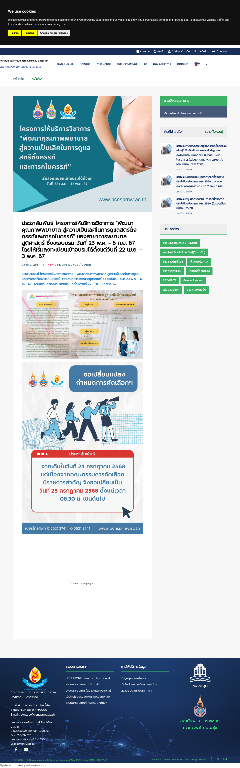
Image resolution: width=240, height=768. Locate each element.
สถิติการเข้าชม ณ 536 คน (185, 759)
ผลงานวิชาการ (162, 64)
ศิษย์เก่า (200, 52)
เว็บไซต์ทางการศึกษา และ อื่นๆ (139, 684)
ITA (145, 64)
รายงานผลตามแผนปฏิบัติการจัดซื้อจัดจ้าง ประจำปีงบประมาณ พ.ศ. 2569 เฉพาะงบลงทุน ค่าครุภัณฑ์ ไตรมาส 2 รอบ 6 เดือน (200, 181)
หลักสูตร (85, 64)
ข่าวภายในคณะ (199, 261)
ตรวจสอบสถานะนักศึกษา (136, 690)
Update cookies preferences (21, 765)
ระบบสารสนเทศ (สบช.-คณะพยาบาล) (88, 690)
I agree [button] (15, 33)
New (51, 265)
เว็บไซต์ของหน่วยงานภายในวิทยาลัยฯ (89, 696)
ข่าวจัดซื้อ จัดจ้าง (199, 271)
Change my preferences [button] (54, 33)
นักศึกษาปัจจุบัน (179, 52)
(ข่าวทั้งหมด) (214, 132)
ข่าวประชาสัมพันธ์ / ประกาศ (74, 265)
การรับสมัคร (103, 64)
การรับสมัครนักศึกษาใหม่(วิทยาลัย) (184, 252)
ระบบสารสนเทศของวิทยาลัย (83, 684)
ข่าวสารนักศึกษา (173, 261)
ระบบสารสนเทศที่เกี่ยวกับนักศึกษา (86, 703)
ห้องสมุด (143, 52)
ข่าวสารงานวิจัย (196, 289)
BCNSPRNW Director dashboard (88, 678)
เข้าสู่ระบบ (219, 52)
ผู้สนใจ (159, 52)
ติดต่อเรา (182, 64)
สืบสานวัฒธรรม (193, 280)
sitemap (156, 759)
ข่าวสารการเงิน (172, 271)
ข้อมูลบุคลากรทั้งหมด (134, 678)
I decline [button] (29, 33)
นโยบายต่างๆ (171, 289)
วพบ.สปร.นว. (65, 64)
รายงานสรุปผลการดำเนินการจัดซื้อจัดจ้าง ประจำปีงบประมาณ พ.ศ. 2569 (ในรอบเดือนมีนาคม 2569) (201, 203)
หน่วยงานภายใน (127, 64)
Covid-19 (169, 280)
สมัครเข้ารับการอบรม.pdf (185, 113)
